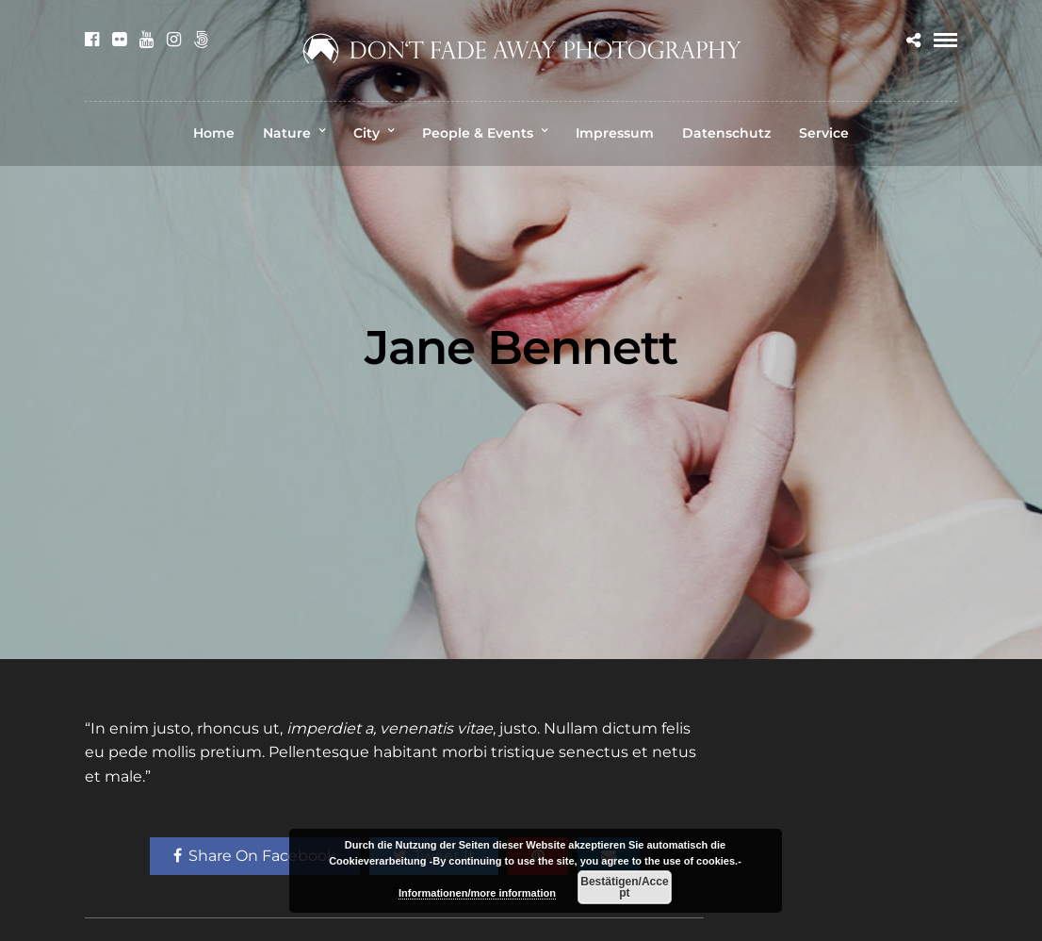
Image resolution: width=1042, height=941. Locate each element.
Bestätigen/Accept (624, 887)
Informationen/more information (477, 893)
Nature (287, 132)
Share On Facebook (254, 856)
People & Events (477, 132)
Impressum (615, 132)
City (366, 132)
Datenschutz (726, 132)
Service (824, 132)
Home (214, 132)
